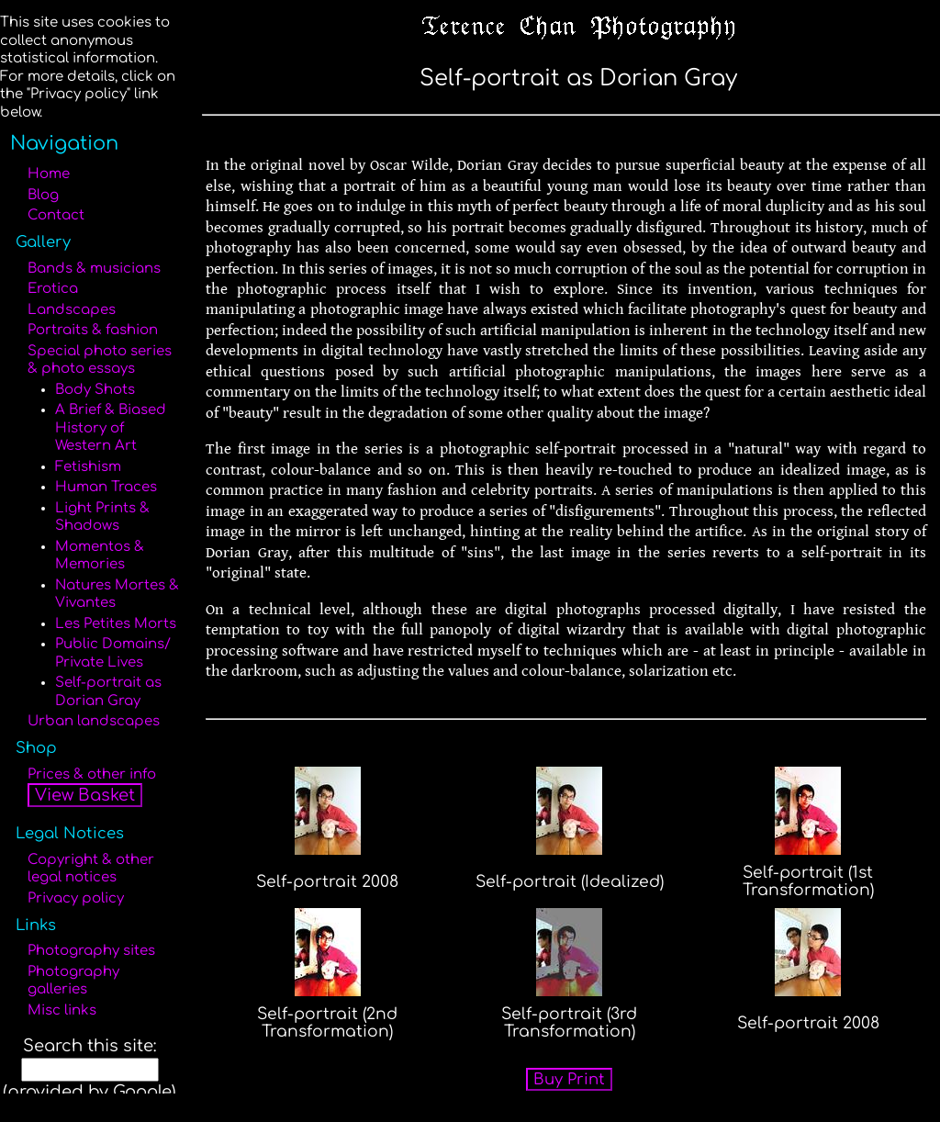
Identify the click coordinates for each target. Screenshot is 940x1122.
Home (49, 174)
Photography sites (91, 951)
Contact (56, 215)
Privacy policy (76, 898)
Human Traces (106, 487)
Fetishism (88, 467)
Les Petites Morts (115, 624)
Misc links (62, 1010)
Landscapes (72, 310)
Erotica (53, 289)
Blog (43, 195)
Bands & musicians (94, 268)
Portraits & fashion (93, 330)
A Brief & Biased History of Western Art (110, 428)
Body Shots (95, 390)
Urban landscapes (94, 721)
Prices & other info (92, 774)
